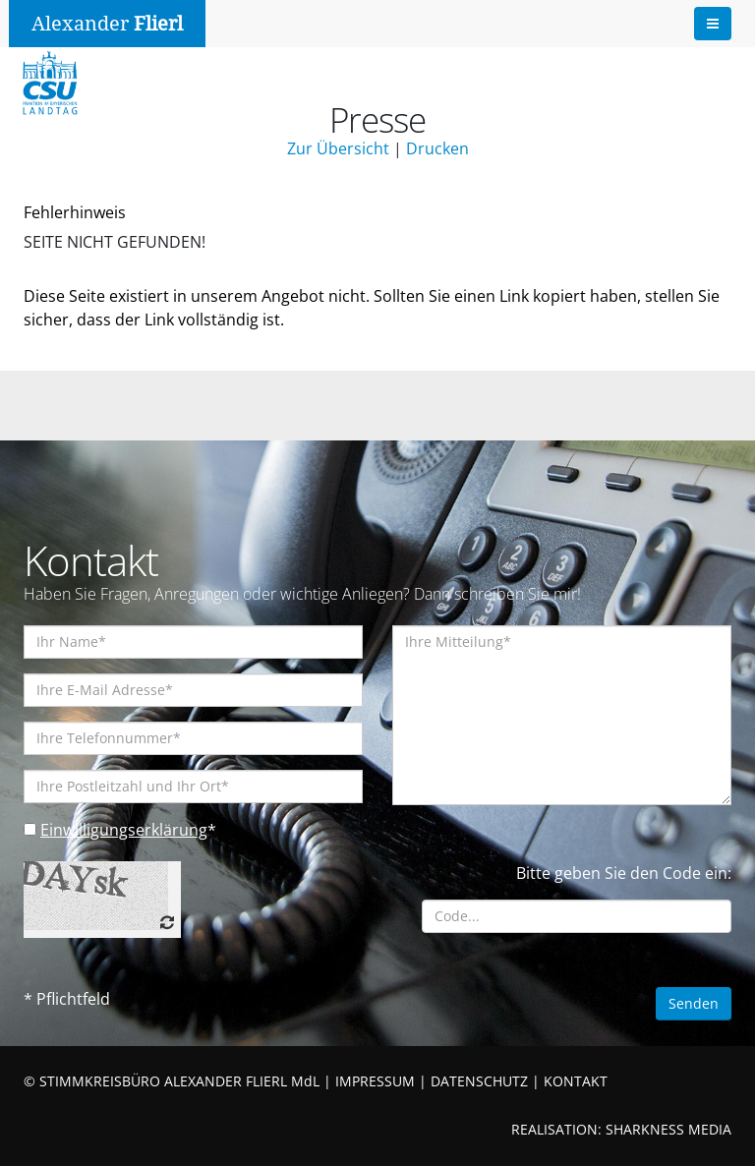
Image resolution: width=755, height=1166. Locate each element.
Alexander (107, 23)
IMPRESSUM (375, 1081)
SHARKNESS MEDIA (668, 1129)
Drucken (437, 148)
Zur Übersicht (338, 148)
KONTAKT (576, 1081)
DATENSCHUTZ (479, 1081)
